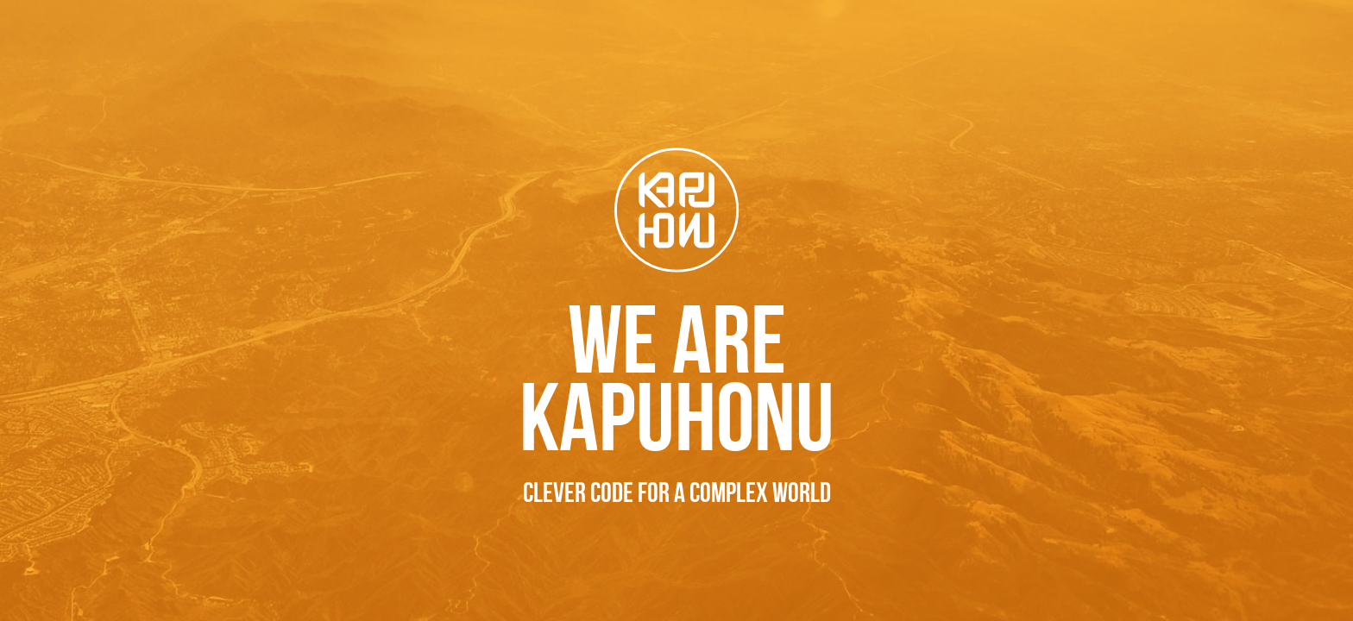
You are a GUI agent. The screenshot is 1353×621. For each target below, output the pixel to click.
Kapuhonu (677, 210)
